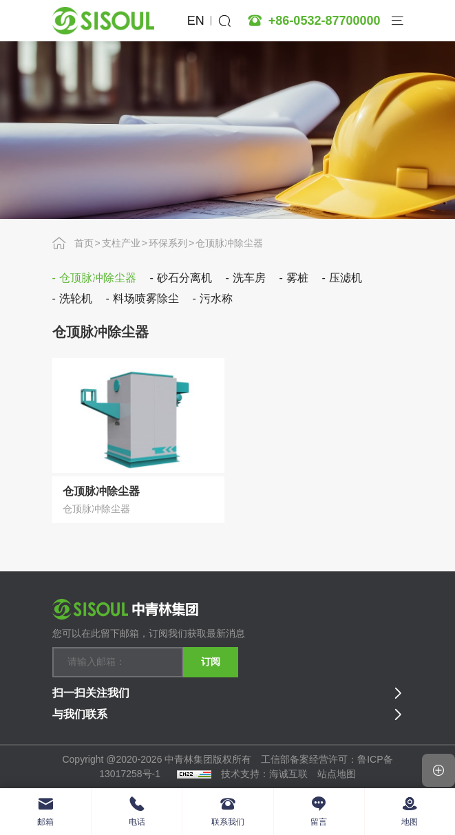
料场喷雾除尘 (146, 298)
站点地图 (336, 773)
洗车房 (249, 278)
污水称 (216, 298)
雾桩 (297, 278)
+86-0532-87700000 (324, 20)
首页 (84, 243)
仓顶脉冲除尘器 (229, 243)
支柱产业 (121, 243)
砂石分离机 (184, 278)
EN (195, 21)
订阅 (210, 661)
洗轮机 (75, 298)
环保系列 (168, 243)
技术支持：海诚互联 (264, 773)
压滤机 (345, 278)
